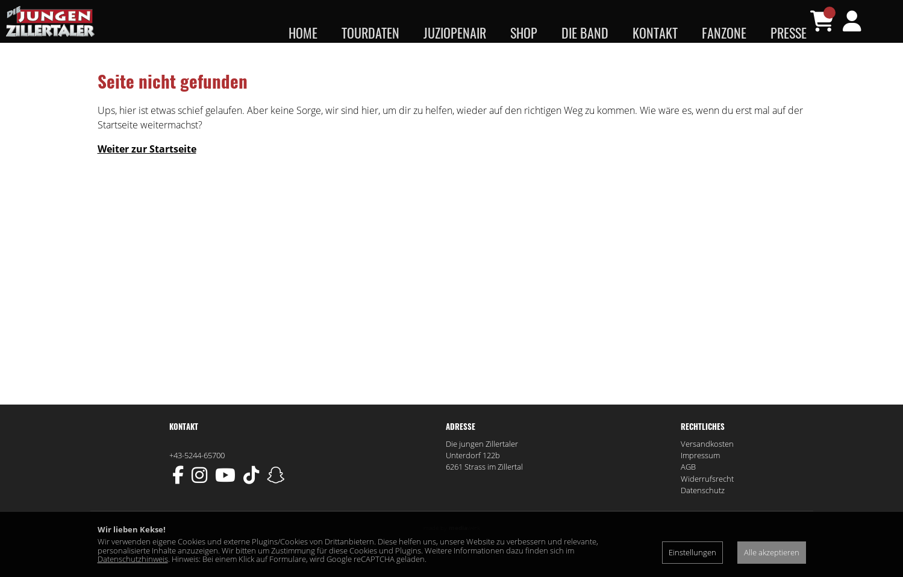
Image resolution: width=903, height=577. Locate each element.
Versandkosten (707, 467)
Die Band (584, 32)
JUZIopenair (454, 32)
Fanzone (724, 32)
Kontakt (655, 32)
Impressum (700, 478)
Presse (788, 32)
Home (303, 32)
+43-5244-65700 (197, 478)
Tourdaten (370, 32)
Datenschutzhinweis (133, 558)
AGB (688, 490)
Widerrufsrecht (707, 502)
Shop (523, 32)
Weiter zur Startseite (147, 172)
